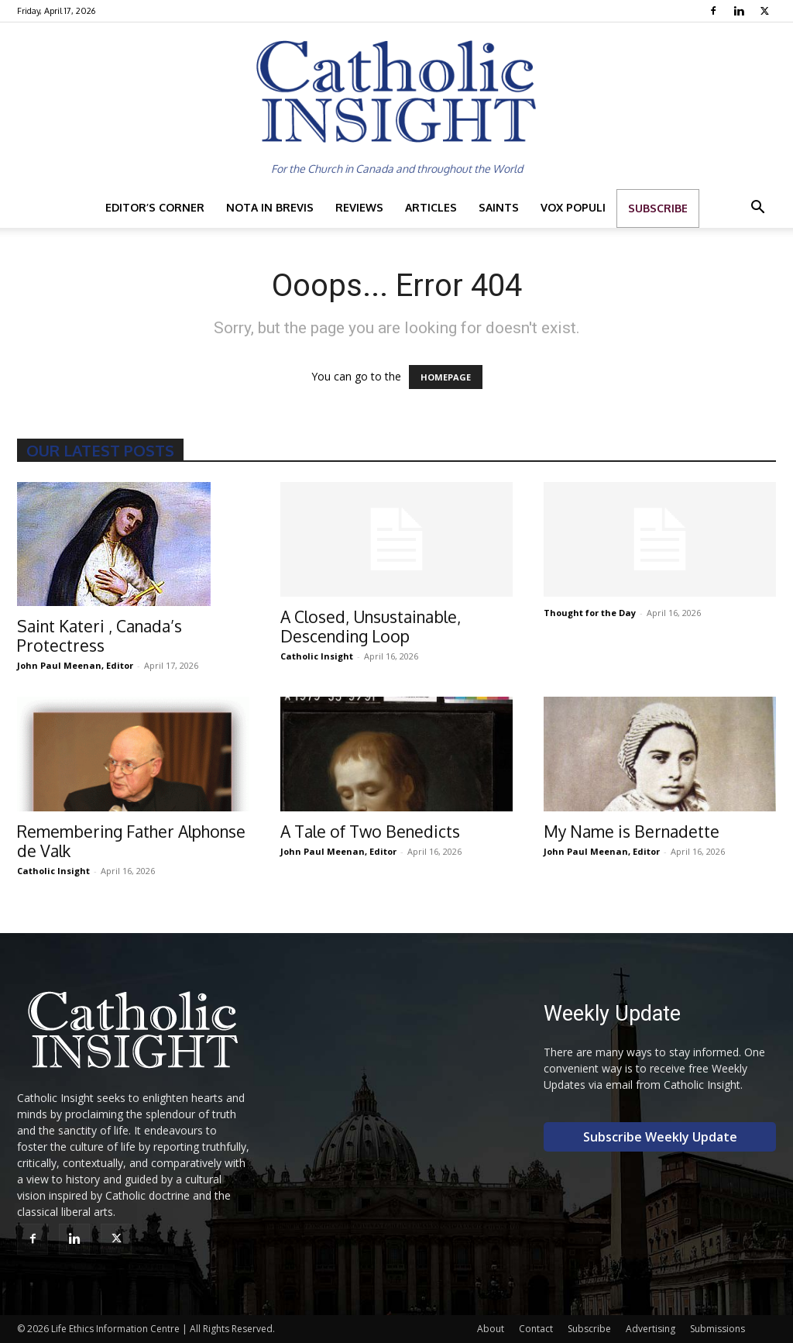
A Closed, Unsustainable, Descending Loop (370, 626)
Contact (536, 1328)
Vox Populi (573, 207)
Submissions (717, 1328)
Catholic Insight (316, 656)
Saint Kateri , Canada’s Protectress (99, 635)
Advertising (650, 1328)
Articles (431, 207)
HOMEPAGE (446, 377)
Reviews (359, 207)
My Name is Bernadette (631, 831)
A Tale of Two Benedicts (370, 831)
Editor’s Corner (154, 207)
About (490, 1328)
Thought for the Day (590, 612)
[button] (757, 208)
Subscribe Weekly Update (660, 1136)
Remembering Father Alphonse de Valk (131, 841)
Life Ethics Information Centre (115, 1328)
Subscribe (658, 208)
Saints (499, 207)
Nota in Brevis (270, 207)
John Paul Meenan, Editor (75, 665)
